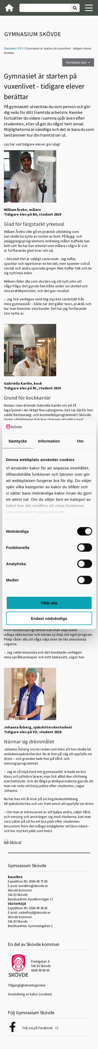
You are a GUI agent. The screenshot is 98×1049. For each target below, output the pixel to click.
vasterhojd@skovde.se (34, 912)
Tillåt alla (49, 603)
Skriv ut (15, 842)
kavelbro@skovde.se (33, 886)
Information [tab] (49, 441)
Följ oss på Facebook (37, 1028)
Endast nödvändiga (49, 618)
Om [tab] (80, 441)
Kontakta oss (76, 62)
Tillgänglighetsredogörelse (26, 985)
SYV (20, 48)
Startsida (9, 48)
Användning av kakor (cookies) (30, 994)
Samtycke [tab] (17, 441)
